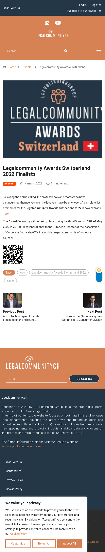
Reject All (44, 543)
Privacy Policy (14, 480)
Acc (22, 272)
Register (96, 4)
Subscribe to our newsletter (84, 10)
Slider (10, 280)
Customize (18, 543)
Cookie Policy (18, 533)
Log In (83, 4)
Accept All (69, 543)
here (6, 213)
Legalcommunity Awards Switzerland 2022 (59, 272)
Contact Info (13, 471)
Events (27, 67)
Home (12, 67)
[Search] (66, 51)
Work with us (12, 7)
